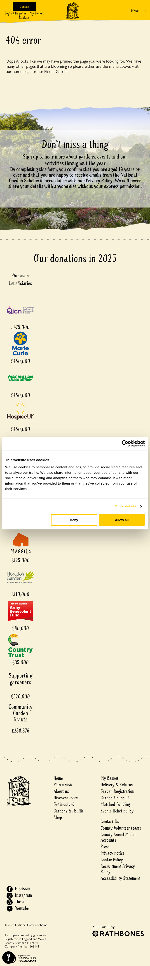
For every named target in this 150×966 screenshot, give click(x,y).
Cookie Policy (112, 860)
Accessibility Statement (120, 878)
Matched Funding (115, 804)
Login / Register (15, 13)
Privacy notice (112, 853)
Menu (135, 11)
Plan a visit (63, 785)
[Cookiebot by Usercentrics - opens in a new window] (125, 443)
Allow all (122, 520)
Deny (74, 520)
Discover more (66, 798)
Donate (24, 6)
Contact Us (110, 822)
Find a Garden (56, 71)
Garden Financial (115, 798)
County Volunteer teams (121, 828)
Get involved (64, 804)
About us (61, 791)
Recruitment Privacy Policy (118, 869)
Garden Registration (117, 791)
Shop (58, 817)
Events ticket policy (117, 811)
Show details (125, 506)
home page (22, 71)
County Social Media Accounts (118, 837)
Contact (24, 17)
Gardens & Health (68, 811)
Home (58, 778)
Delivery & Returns (117, 785)
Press (105, 847)
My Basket (37, 13)
